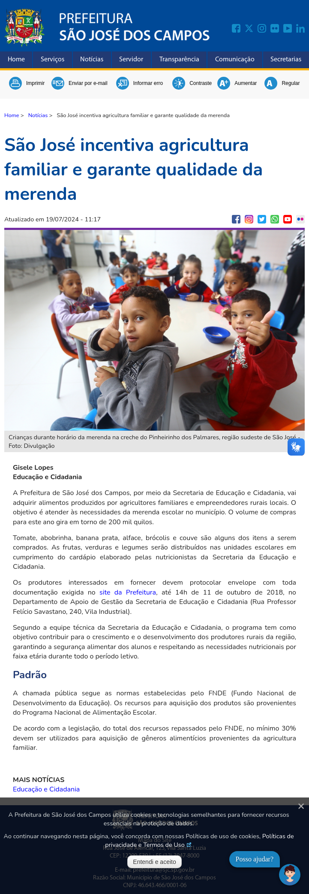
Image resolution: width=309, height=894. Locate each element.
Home (16, 59)
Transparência (179, 59)
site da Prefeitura (127, 592)
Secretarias (285, 59)
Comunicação (235, 59)
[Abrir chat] (289, 874)
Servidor (131, 59)
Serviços (52, 59)
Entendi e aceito (154, 861)
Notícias (91, 59)
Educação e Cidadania (46, 789)
